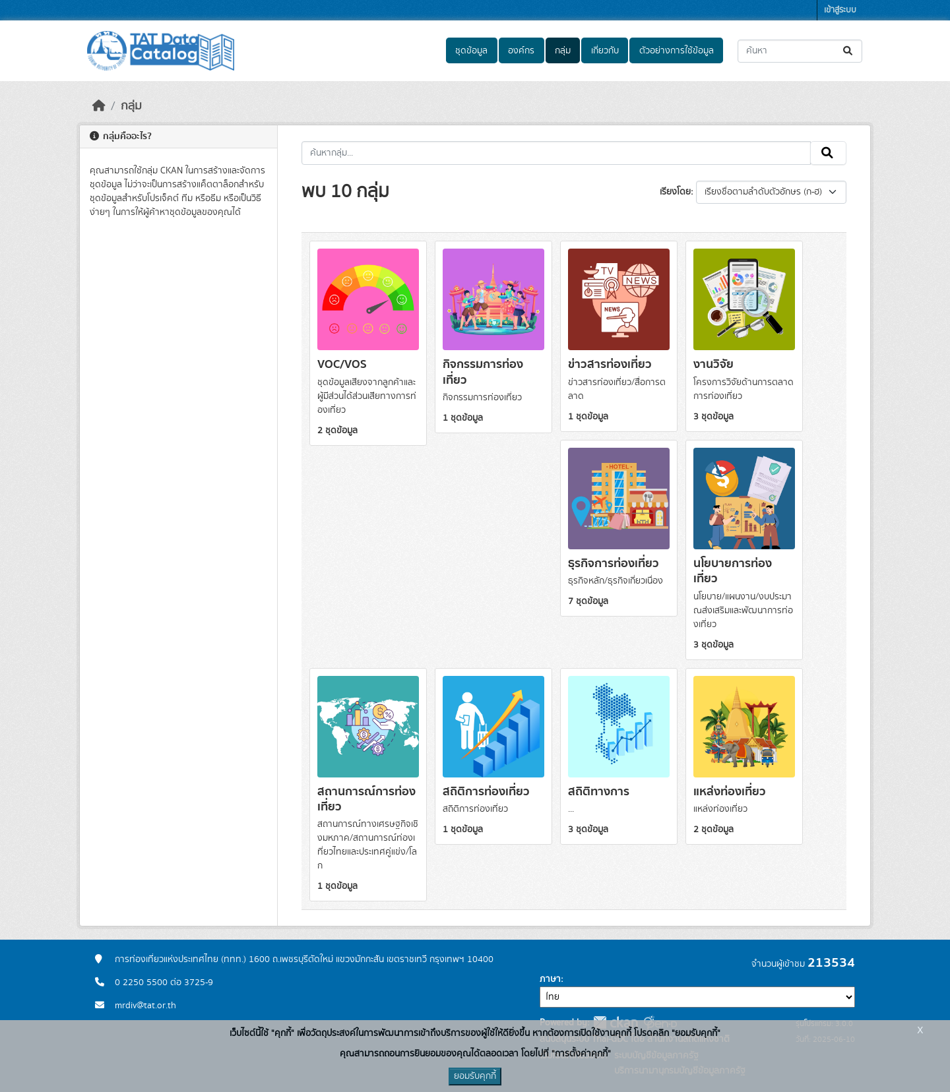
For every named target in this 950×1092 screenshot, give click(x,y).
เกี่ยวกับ (605, 50)
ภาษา (550, 979)
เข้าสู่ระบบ (840, 10)
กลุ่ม (563, 50)
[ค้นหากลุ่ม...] (556, 153)
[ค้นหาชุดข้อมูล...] (800, 51)
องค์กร (521, 50)
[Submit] (849, 51)
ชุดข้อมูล (471, 50)
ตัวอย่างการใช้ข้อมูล (676, 50)
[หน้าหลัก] (99, 106)
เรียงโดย (675, 191)
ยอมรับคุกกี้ (475, 1076)
